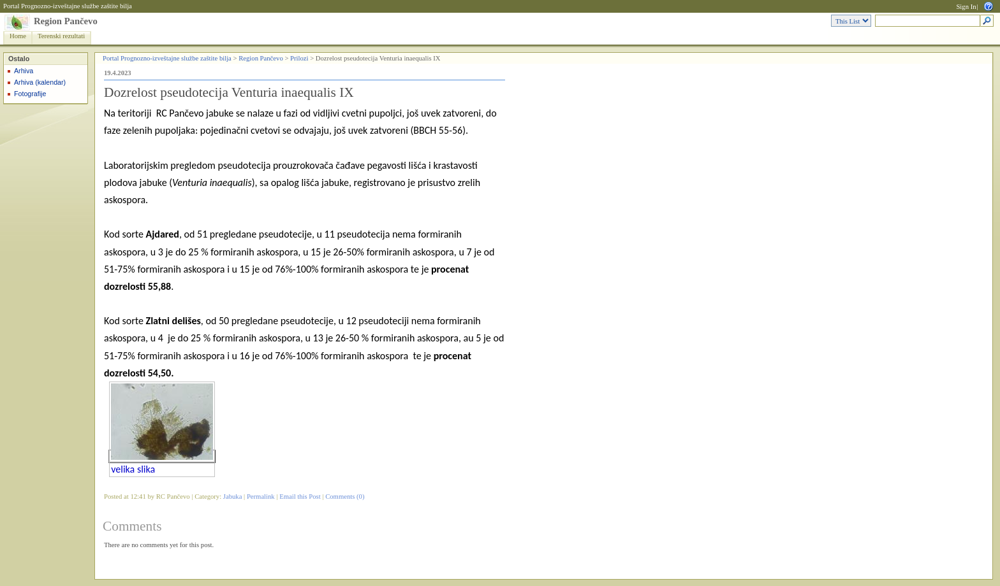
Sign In (966, 6)
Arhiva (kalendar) (40, 82)
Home (18, 35)
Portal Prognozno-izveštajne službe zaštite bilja (67, 6)
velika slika (133, 469)
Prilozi (299, 58)
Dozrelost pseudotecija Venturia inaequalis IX (229, 92)
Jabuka (232, 496)
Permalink (261, 496)
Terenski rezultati (61, 35)
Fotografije (30, 93)
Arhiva (23, 71)
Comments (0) (344, 496)
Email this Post (300, 496)
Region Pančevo (66, 21)
